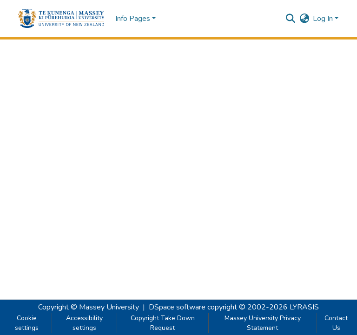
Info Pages (132, 18)
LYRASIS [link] (304, 307)
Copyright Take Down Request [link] (163, 323)
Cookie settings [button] (27, 323)
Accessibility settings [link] (84, 323)
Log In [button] (324, 18)
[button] (61, 18)
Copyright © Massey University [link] (88, 307)
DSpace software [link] (177, 307)
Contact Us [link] (336, 323)
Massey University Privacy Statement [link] (263, 323)
